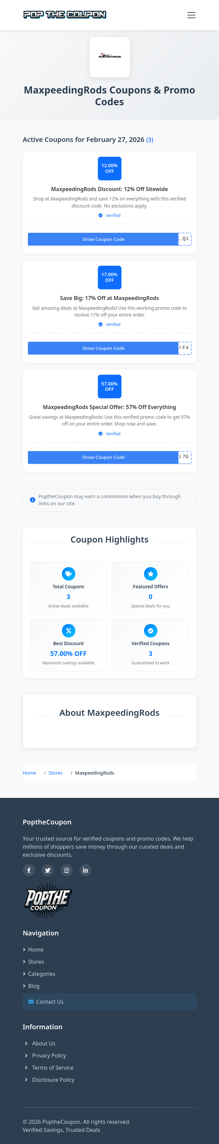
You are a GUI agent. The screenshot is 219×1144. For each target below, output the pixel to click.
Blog (31, 986)
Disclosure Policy (48, 1079)
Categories (39, 973)
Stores (56, 773)
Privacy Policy (44, 1055)
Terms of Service (48, 1067)
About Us (39, 1043)
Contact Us (108, 1001)
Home (29, 773)
